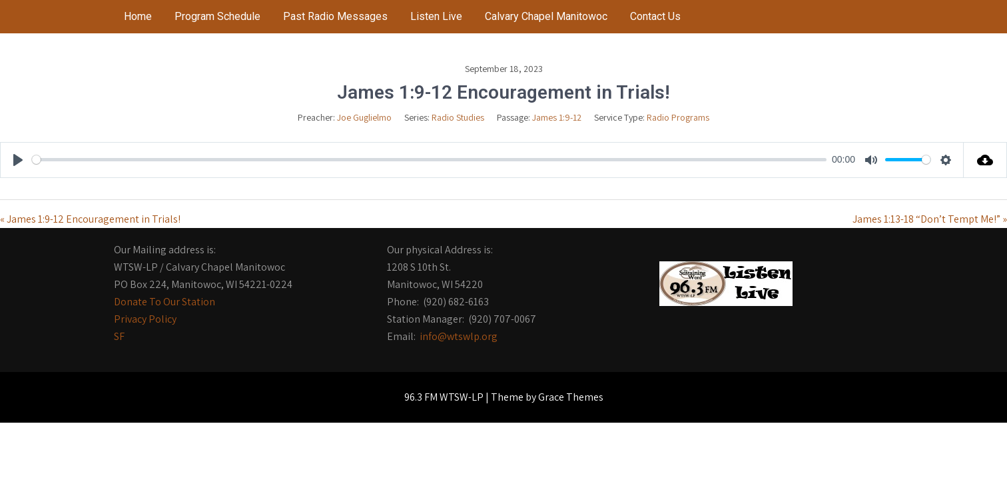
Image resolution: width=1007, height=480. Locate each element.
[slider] (429, 159)
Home (138, 16)
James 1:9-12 (556, 117)
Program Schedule (217, 16)
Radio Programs (678, 117)
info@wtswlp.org (459, 336)
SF (119, 336)
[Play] (18, 160)
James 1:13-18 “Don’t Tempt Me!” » (929, 219)
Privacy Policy (145, 319)
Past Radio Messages (335, 16)
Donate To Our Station (164, 302)
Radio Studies (458, 117)
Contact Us (655, 16)
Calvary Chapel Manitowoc (546, 16)
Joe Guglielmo (364, 117)
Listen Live (436, 16)
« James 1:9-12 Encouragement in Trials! (90, 219)
